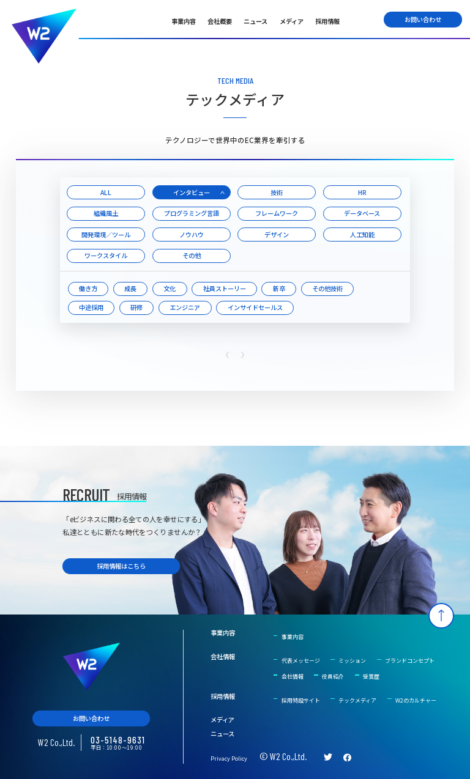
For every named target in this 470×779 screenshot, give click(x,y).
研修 (136, 307)
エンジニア (185, 307)
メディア (292, 21)
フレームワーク (276, 213)
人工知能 (362, 234)
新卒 (279, 288)
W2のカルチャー (415, 700)
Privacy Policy (229, 758)
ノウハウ (191, 234)
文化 (169, 288)
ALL (105, 192)
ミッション (352, 661)
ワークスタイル (105, 255)
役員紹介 (333, 677)
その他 (191, 255)
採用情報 (327, 21)
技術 (276, 192)
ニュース (255, 21)
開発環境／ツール (105, 234)
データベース (362, 213)
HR (362, 192)
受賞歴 (371, 677)
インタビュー (191, 192)
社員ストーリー (224, 288)
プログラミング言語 (191, 213)
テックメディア (357, 700)
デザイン (276, 234)
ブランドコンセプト (410, 661)
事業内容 (183, 21)
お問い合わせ (423, 19)
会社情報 (223, 657)
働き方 (88, 288)
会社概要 (219, 21)
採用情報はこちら (121, 565)
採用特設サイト (301, 700)
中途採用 (91, 307)
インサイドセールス (255, 307)
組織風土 (106, 213)
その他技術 (327, 288)
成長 (130, 288)
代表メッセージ (301, 661)
